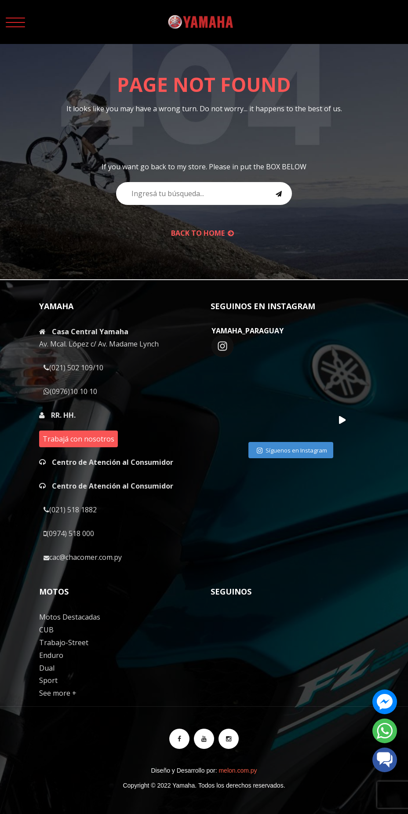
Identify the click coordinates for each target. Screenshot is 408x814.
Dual (47, 668)
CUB (46, 630)
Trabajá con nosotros (78, 439)
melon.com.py (238, 770)
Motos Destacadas (69, 617)
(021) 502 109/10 (73, 367)
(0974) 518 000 (69, 533)
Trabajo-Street (63, 642)
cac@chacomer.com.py (83, 557)
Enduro (51, 655)
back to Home (202, 233)
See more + (57, 693)
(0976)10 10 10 (70, 391)
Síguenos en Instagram (292, 451)
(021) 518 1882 (70, 510)
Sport (48, 680)
